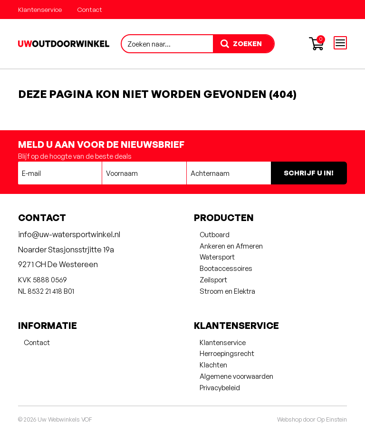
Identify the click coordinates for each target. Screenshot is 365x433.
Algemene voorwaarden (236, 376)
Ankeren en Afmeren (231, 245)
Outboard (215, 234)
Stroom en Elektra (227, 291)
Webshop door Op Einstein (312, 419)
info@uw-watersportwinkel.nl (69, 234)
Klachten (213, 364)
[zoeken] (243, 43)
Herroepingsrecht (227, 353)
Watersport (217, 256)
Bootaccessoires (226, 268)
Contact (89, 9)
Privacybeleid (220, 387)
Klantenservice (40, 9)
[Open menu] (340, 42)
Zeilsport (213, 279)
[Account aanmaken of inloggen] (293, 43)
